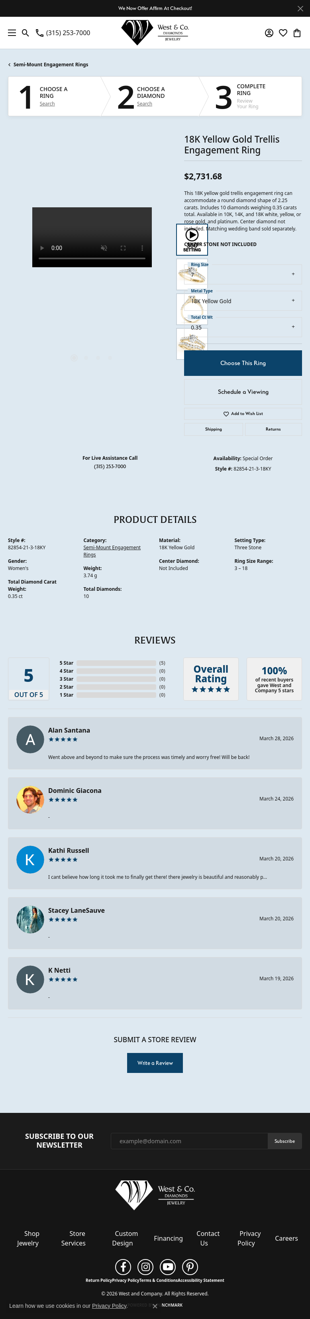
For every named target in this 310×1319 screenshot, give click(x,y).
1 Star (66, 694)
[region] (92, 291)
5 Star (66, 663)
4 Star (66, 670)
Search (47, 104)
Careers (286, 1238)
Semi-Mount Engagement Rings (51, 64)
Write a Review (155, 1063)
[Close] (300, 9)
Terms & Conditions (158, 1280)
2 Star (66, 686)
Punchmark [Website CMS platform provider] (169, 1305)
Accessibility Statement (201, 1280)
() (162, 663)
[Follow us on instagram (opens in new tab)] (145, 1267)
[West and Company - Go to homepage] (155, 1196)
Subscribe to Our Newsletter (59, 1140)
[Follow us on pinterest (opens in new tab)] (190, 1267)
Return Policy (99, 1280)
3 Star (66, 678)
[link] (62, 33)
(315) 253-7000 (110, 466)
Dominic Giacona (75, 790)
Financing (168, 1238)
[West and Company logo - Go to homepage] (155, 33)
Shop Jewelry (28, 1238)
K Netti (59, 970)
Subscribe (285, 1141)
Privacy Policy (249, 1238)
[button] (26, 33)
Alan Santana (69, 730)
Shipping (213, 429)
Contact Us (208, 1238)
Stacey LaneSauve (76, 910)
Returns (273, 429)
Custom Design (125, 1238)
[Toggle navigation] (10, 33)
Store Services (73, 1238)
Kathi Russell (68, 850)
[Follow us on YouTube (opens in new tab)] (168, 1267)
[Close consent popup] (155, 1306)
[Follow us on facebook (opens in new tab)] (123, 1267)
